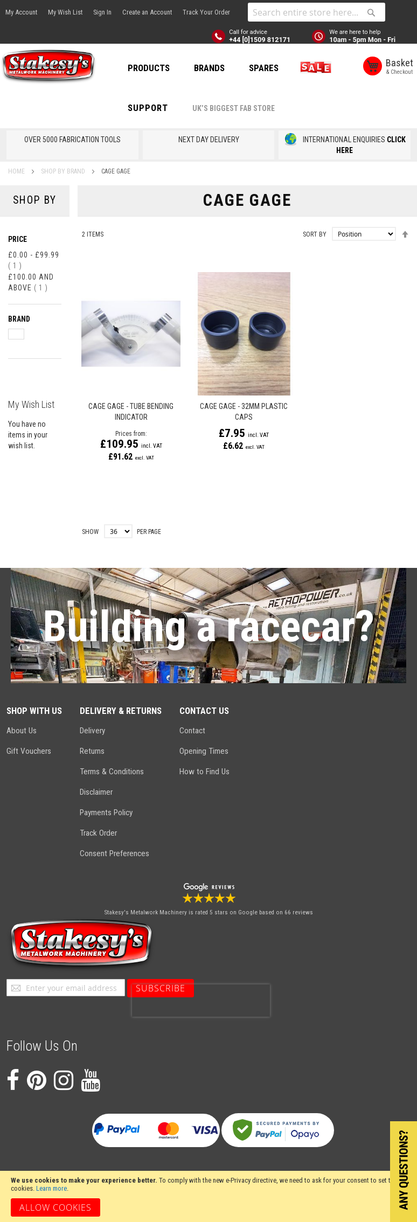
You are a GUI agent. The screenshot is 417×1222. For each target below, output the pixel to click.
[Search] (371, 12)
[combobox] (316, 12)
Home (17, 171)
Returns (92, 751)
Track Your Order (206, 12)
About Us (21, 730)
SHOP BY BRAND (64, 171)
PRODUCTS (149, 68)
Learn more (51, 1188)
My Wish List (65, 12)
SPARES (264, 68)
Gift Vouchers (28, 751)
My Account (21, 12)
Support (148, 107)
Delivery (92, 730)
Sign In (102, 12)
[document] (208, 1196)
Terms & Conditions (112, 771)
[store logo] (48, 66)
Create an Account (147, 12)
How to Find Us (204, 771)
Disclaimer (96, 792)
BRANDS (209, 68)
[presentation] (201, 1000)
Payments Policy (106, 812)
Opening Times (203, 751)
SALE (313, 68)
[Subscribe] (160, 988)
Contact (192, 730)
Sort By (314, 234)
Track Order (98, 833)
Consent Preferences (114, 853)
